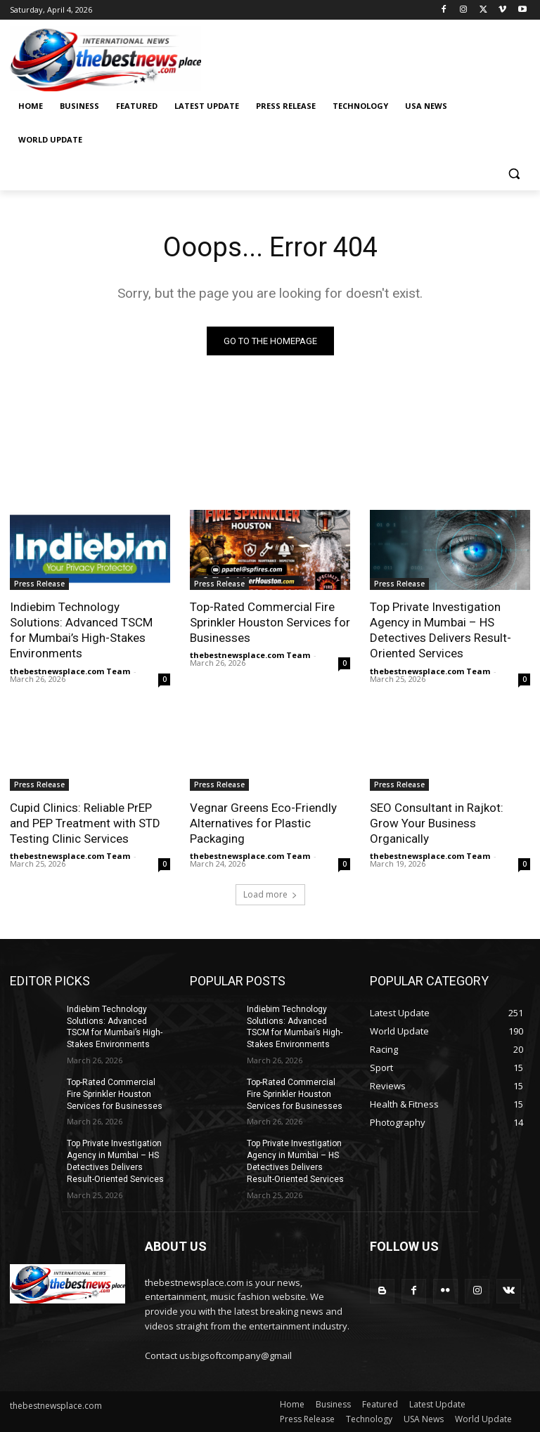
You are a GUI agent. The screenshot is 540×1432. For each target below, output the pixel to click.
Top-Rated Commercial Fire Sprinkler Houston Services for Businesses (270, 622)
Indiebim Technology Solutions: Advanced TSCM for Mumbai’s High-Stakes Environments (81, 630)
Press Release (39, 584)
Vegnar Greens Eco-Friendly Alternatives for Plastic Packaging (263, 823)
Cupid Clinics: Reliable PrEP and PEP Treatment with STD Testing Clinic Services (85, 823)
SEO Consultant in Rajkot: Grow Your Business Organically (436, 823)
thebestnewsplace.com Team (70, 671)
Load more (270, 894)
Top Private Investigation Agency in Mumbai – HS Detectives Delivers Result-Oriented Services (440, 630)
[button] (513, 173)
